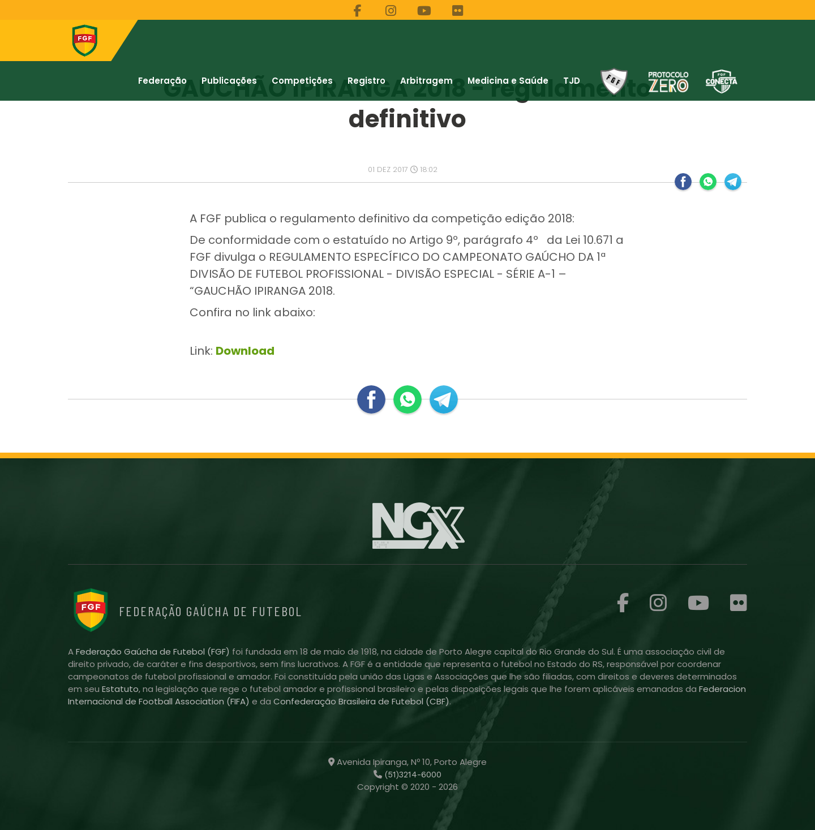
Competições (302, 81)
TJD (571, 81)
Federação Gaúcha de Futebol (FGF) (154, 651)
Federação (162, 81)
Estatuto (120, 689)
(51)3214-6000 (411, 774)
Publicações (229, 81)
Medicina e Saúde (507, 81)
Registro (366, 81)
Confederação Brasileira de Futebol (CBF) (361, 701)
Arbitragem (426, 81)
